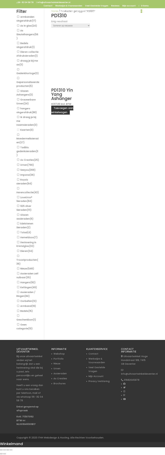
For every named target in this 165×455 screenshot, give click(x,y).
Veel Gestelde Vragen (96, 6)
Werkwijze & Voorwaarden (68, 6)
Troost (117, 11)
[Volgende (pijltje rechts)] (4, 453)
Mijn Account (95, 376)
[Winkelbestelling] (70, 25)
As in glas (28, 25)
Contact (48, 6)
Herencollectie (27, 192)
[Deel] (7, 449)
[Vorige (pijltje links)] (1, 453)
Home (28, 11)
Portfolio (58, 358)
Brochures (59, 383)
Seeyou (27, 169)
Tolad (25, 232)
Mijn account (129, 6)
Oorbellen (28, 301)
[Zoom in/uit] (1, 449)
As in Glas (99, 11)
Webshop (59, 353)
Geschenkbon (26, 319)
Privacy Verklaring (99, 381)
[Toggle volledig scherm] (4, 449)
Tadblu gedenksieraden (27, 151)
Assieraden (57, 11)
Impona (27, 174)
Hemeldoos (29, 237)
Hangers (27, 282)
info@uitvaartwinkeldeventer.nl (139, 373)
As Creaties (78, 11)
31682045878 (131, 380)
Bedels (26, 311)
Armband (28, 306)
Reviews (115, 6)
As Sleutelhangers (27, 34)
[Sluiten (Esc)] (11, 449)
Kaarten (27, 129)
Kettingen (28, 287)
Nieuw (133, 11)
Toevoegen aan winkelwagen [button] (62, 110)
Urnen (39, 11)
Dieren (26, 251)
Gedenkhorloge (27, 73)
